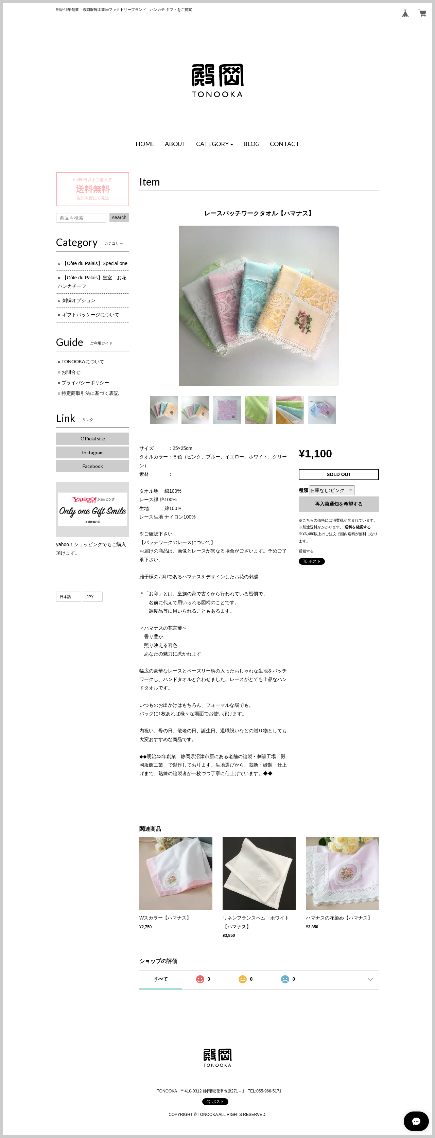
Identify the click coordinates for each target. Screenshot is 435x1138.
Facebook (93, 466)
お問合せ (71, 372)
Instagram (93, 452)
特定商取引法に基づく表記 (90, 393)
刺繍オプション (78, 300)
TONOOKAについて (83, 361)
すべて (161, 979)
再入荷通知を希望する (339, 504)
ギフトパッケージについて (90, 314)
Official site (93, 438)
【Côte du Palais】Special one (97, 263)
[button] (215, 144)
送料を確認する (358, 527)
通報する (306, 551)
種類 (303, 490)
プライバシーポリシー (85, 382)
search (119, 217)
